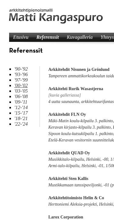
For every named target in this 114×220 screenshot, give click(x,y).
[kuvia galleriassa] (64, 95)
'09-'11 (20, 102)
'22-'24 (21, 124)
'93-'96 (21, 74)
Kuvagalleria (79, 37)
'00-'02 (21, 85)
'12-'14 (21, 107)
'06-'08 (21, 96)
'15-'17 (21, 113)
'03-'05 (21, 91)
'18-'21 (21, 118)
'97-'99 (21, 79)
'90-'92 (21, 69)
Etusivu (21, 37)
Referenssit (47, 37)
